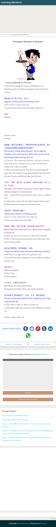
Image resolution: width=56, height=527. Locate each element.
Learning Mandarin (11, 2)
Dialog (8, 35)
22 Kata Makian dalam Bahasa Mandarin (15, 420)
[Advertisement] (28, 18)
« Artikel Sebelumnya (13, 344)
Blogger (43, 523)
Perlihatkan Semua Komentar (28, 399)
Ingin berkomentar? (39, 354)
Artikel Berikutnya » (42, 344)
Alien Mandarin (23, 523)
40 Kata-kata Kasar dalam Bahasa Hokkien (15, 416)
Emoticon (28, 393)
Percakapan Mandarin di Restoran (28, 42)
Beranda (2, 35)
